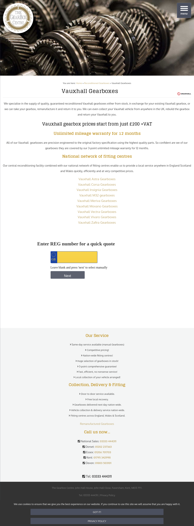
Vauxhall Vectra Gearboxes (97, 212)
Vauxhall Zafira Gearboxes (97, 222)
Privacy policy (97, 521)
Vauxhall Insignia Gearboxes (97, 190)
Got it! (97, 512)
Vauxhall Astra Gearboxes (96, 179)
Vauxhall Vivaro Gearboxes (97, 217)
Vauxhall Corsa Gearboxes (97, 184)
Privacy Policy (107, 495)
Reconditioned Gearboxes (97, 83)
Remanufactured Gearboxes (97, 423)
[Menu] (184, 10)
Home (79, 83)
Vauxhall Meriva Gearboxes (97, 201)
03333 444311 (90, 495)
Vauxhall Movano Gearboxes (97, 206)
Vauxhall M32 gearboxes (97, 195)
